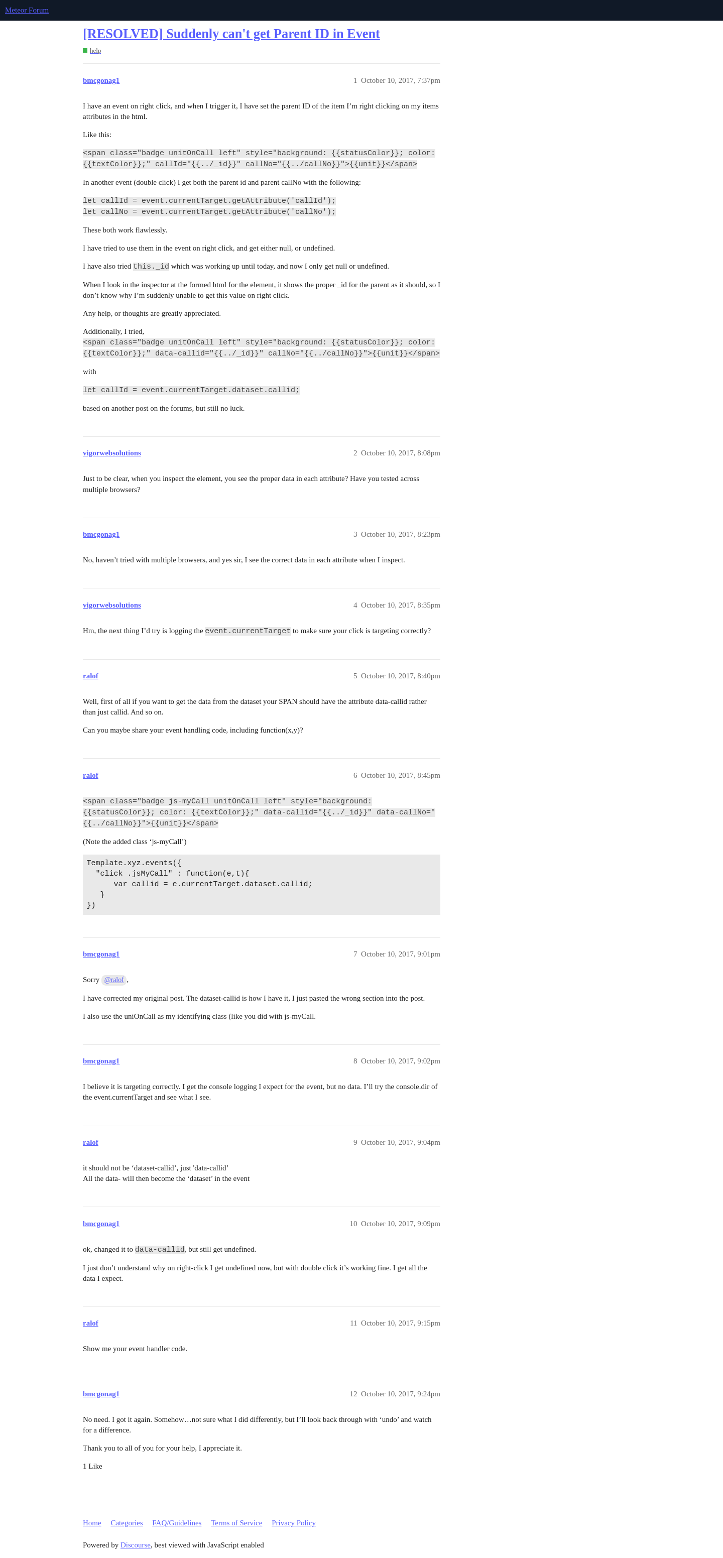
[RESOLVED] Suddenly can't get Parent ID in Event (231, 34)
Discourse (135, 1545)
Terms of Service (236, 1523)
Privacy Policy (294, 1523)
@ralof (114, 980)
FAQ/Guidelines (176, 1523)
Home (92, 1523)
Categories (126, 1523)
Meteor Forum (27, 10)
